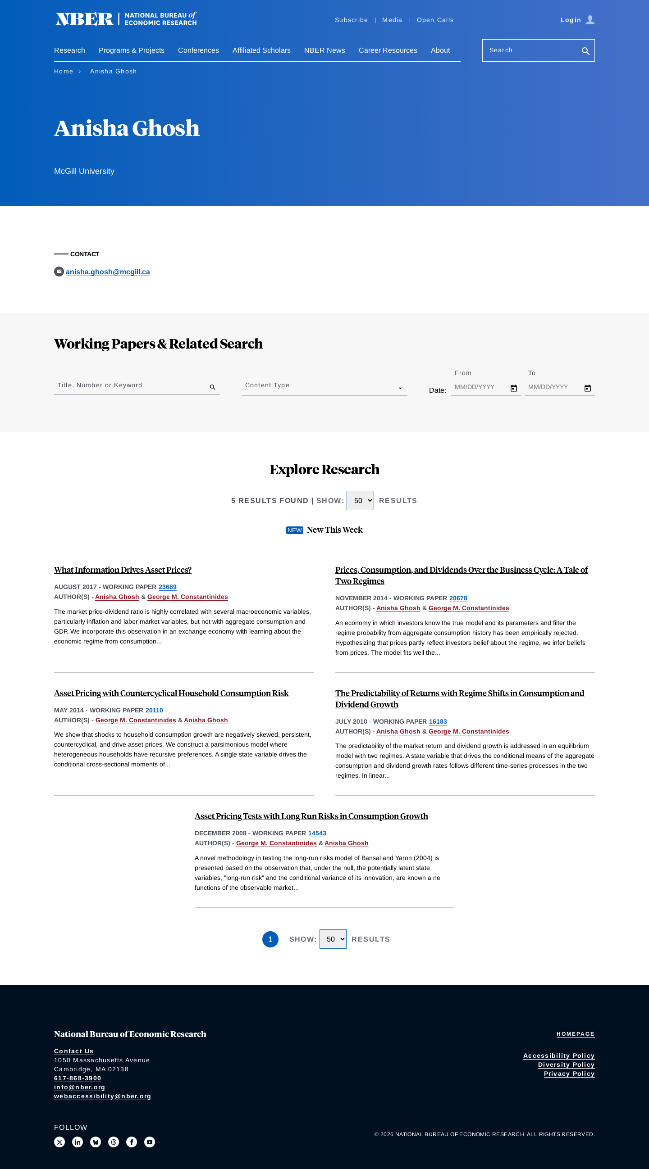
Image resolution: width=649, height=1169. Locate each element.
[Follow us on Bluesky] (95, 1142)
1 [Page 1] (270, 939)
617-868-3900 (77, 1078)
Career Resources (388, 50)
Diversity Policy (566, 1064)
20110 (154, 710)
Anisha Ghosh (117, 596)
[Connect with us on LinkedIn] (77, 1142)
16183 (438, 721)
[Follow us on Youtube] (149, 1142)
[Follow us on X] (59, 1142)
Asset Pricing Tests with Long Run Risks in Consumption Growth (311, 815)
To (540, 372)
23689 (168, 586)
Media (392, 19)
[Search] (585, 52)
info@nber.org (79, 1087)
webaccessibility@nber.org (102, 1096)
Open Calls (435, 19)
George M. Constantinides (187, 596)
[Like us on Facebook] (131, 1142)
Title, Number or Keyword (100, 385)
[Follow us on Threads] (113, 1142)
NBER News (324, 50)
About (440, 50)
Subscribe (351, 19)
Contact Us (74, 1051)
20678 (458, 598)
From (471, 372)
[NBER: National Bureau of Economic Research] (133, 23)
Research (69, 50)
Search (501, 50)
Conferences (198, 50)
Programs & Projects (132, 50)
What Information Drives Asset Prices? (123, 569)
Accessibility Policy (559, 1055)
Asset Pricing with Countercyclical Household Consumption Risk (171, 692)
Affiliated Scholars (262, 50)
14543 (317, 833)
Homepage (576, 1034)
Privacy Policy (569, 1073)
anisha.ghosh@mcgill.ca (108, 272)
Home (63, 71)
